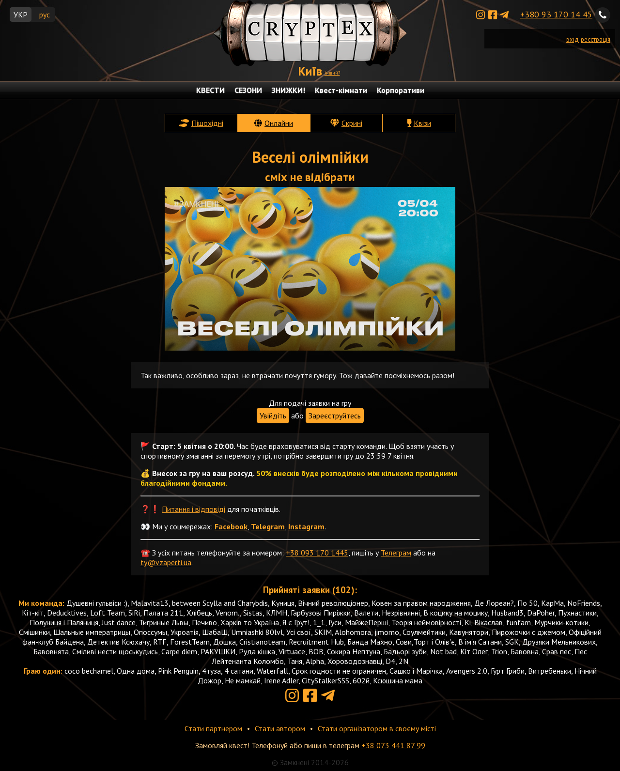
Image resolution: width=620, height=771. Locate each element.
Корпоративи (400, 90)
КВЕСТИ (210, 90)
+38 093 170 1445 (317, 552)
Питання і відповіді (193, 509)
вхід (572, 39)
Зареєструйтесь (335, 415)
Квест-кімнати (341, 90)
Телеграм (396, 552)
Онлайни (278, 123)
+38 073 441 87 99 (393, 745)
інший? (332, 73)
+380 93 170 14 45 (556, 14)
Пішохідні (207, 123)
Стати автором (280, 728)
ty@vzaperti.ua (165, 562)
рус (44, 14)
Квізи (422, 123)
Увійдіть (273, 415)
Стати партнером (213, 728)
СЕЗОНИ (248, 90)
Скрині (351, 123)
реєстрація (595, 39)
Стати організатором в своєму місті (377, 728)
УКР (21, 14)
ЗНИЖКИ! (288, 90)
